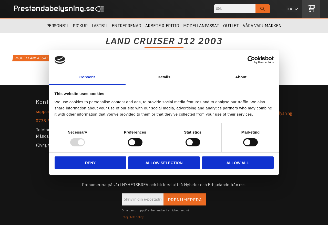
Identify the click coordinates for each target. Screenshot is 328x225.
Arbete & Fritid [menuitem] (162, 25)
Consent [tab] (87, 77)
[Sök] (262, 8)
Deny (90, 163)
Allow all (238, 163)
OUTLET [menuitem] (231, 25)
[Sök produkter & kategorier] (234, 8)
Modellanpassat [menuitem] (201, 25)
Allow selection (164, 163)
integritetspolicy (133, 217)
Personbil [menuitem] (57, 25)
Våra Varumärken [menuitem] (262, 25)
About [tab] (241, 77)
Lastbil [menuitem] (100, 25)
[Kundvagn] (311, 9)
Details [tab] (164, 77)
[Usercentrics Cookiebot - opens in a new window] (251, 60)
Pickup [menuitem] (80, 25)
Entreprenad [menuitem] (126, 25)
